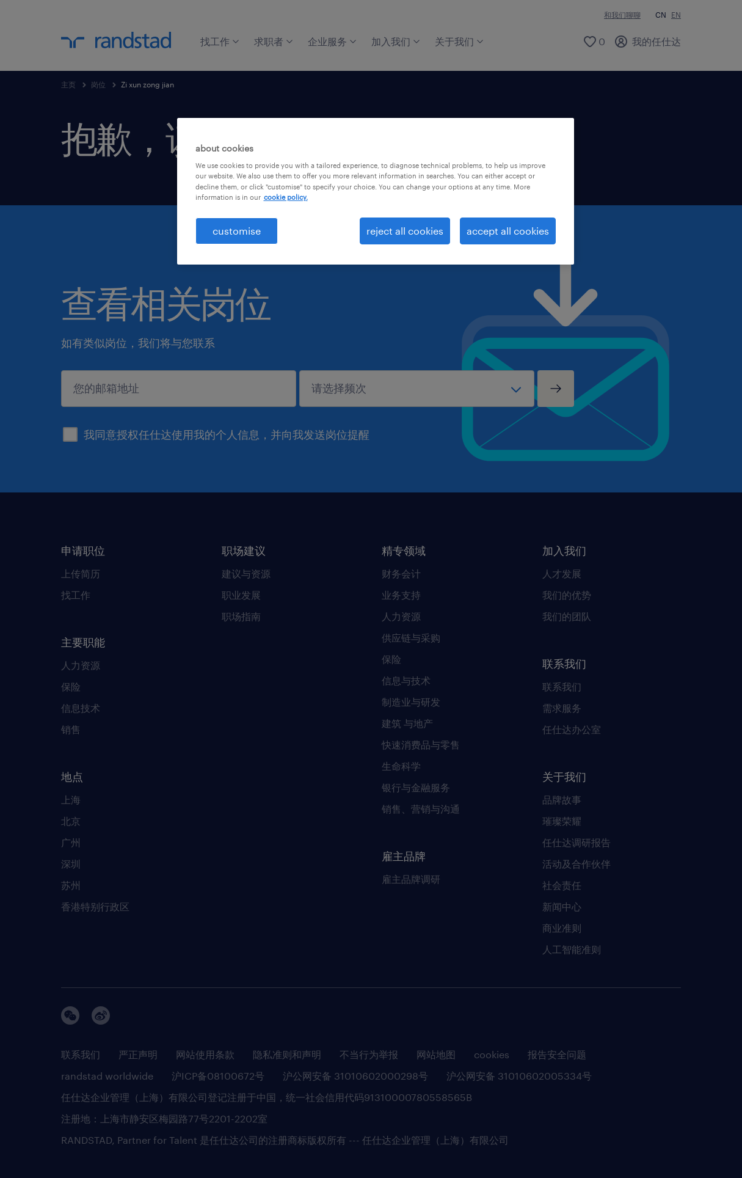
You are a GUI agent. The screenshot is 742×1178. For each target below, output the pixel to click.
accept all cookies (508, 230)
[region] (375, 191)
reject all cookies (404, 230)
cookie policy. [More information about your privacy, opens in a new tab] (286, 197)
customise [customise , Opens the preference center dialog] (237, 230)
